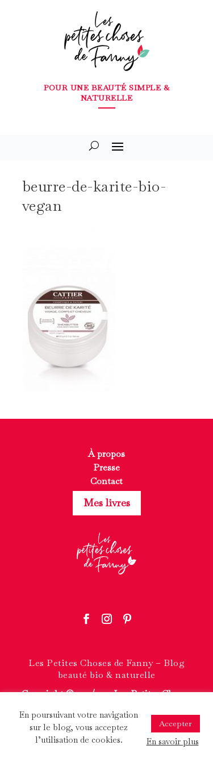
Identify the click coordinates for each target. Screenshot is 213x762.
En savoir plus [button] (173, 741)
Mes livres (106, 502)
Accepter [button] (175, 723)
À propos (106, 454)
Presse (106, 467)
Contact (106, 481)
